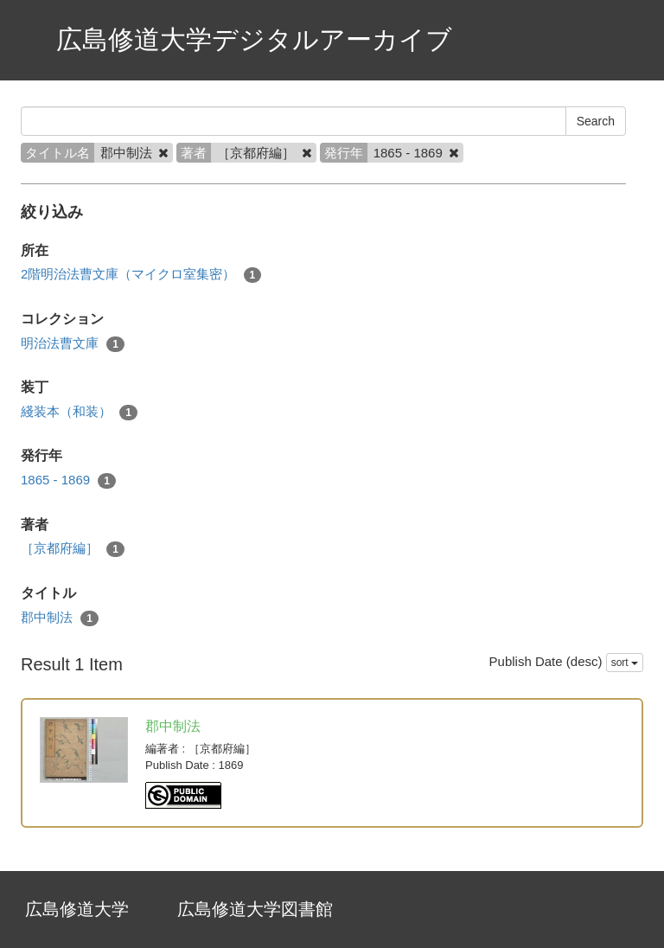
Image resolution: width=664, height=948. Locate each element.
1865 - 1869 (68, 480)
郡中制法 (60, 618)
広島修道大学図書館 (255, 909)
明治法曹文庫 (72, 344)
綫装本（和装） (79, 412)
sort (624, 663)
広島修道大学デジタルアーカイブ (254, 39)
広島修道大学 (77, 909)
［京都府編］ (72, 549)
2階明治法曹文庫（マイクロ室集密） (141, 274)
